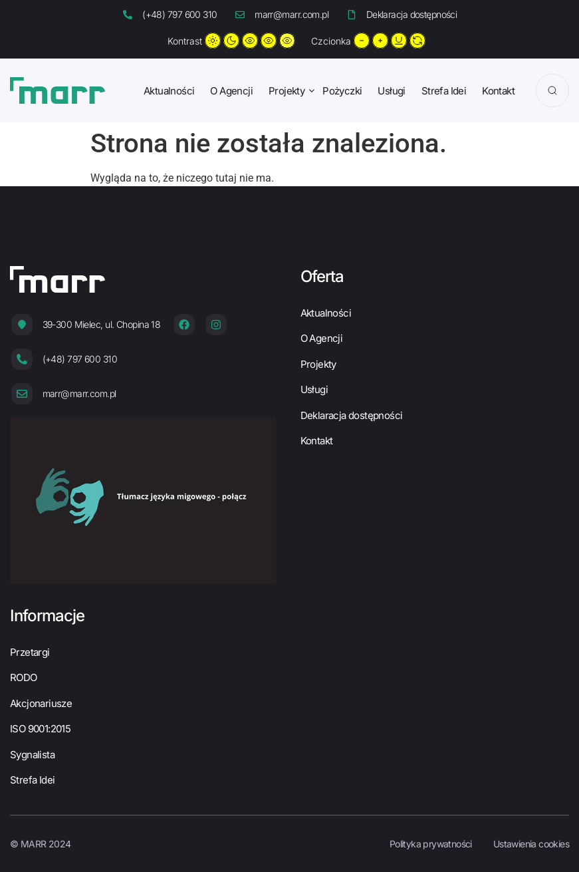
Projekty (286, 90)
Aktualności (169, 90)
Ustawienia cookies (531, 843)
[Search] (552, 90)
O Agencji (231, 90)
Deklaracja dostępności (351, 415)
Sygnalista (32, 754)
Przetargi (30, 652)
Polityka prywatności (431, 843)
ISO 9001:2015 (40, 728)
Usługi (391, 90)
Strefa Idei (443, 90)
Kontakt (498, 90)
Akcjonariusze (41, 703)
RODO (23, 677)
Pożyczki (342, 90)
